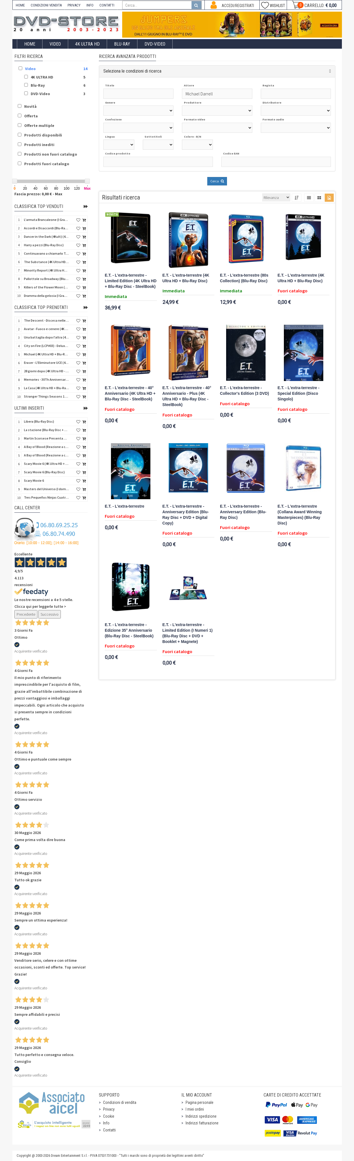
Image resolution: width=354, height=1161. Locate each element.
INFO (89, 5)
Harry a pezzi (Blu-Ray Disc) (44, 245)
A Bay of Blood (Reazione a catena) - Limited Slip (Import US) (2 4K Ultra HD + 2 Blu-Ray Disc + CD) (46, 455)
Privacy (109, 1109)
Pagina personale (199, 1102)
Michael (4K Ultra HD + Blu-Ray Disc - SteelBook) (46, 354)
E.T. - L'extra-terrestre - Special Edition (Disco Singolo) (299, 393)
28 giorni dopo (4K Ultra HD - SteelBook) (46, 371)
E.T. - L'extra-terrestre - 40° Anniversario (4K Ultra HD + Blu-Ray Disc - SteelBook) (130, 393)
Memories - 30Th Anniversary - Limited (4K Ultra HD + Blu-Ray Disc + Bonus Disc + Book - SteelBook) (46, 379)
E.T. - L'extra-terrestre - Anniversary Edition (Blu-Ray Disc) (243, 512)
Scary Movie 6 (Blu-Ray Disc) (44, 472)
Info (106, 1123)
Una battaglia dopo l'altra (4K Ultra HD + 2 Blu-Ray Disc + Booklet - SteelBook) (46, 337)
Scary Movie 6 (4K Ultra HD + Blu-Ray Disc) (46, 463)
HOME (20, 5)
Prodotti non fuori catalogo (50, 154)
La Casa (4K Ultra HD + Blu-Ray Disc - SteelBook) (46, 388)
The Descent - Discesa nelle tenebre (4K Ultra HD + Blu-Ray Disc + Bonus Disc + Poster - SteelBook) (46, 320)
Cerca (217, 181)
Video (55, 44)
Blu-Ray (122, 44)
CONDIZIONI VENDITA (46, 5)
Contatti (109, 1130)
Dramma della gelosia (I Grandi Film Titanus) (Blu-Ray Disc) (46, 295)
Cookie (108, 1116)
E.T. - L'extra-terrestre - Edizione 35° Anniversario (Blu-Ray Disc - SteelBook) (129, 630)
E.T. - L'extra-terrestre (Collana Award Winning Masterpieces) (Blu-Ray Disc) (300, 514)
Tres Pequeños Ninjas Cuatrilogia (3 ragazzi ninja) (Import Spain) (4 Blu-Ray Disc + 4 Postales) (46, 497)
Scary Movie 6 (34, 480)
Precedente (26, 614)
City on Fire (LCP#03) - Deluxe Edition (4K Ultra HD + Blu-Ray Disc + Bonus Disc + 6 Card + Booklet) (46, 346)
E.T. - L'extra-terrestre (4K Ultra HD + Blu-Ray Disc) (185, 278)
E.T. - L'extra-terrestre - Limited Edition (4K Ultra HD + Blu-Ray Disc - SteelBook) (131, 281)
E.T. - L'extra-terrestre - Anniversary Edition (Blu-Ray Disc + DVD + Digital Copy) (185, 514)
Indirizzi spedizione (201, 1116)
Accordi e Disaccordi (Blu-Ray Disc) (46, 228)
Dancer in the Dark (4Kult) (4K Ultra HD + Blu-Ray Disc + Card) (46, 236)
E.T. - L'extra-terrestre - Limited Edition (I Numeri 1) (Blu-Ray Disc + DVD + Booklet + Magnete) (187, 633)
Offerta (31, 115)
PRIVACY (74, 5)
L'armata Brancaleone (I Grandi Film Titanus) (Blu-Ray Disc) (46, 220)
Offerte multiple (39, 125)
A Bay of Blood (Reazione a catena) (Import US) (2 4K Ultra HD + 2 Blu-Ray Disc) (46, 447)
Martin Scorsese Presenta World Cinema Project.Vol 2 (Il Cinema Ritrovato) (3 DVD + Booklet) (46, 438)
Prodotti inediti (39, 144)
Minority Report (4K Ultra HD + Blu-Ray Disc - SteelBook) (46, 270)
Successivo (50, 614)
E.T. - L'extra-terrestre (124, 506)
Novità (30, 106)
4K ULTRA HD (87, 44)
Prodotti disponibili (43, 135)
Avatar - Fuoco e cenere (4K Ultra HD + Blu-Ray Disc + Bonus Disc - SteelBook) (46, 329)
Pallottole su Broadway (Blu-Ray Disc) (46, 279)
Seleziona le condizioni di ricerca (132, 71)
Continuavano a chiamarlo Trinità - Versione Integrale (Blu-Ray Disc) (46, 253)
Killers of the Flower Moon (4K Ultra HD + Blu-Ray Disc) (46, 287)
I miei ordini (195, 1109)
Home (29, 44)
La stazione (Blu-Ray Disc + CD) (46, 430)
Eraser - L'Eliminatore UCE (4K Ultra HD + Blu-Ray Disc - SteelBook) (46, 362)
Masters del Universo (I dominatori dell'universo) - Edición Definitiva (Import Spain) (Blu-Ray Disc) (46, 489)
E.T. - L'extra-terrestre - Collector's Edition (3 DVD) (244, 391)
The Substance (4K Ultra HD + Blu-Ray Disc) (46, 262)
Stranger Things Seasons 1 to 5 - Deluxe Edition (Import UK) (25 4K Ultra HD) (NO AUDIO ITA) (46, 396)
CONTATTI (106, 5)
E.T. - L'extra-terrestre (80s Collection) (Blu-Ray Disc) (244, 278)
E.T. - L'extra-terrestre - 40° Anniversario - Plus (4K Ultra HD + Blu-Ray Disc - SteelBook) (186, 396)
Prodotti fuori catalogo (46, 163)
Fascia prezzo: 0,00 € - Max (38, 193)
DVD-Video (154, 44)
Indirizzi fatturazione (202, 1123)
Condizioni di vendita (119, 1102)
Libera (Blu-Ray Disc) (39, 421)
